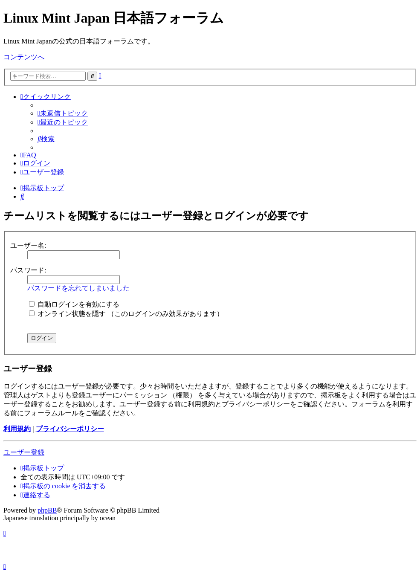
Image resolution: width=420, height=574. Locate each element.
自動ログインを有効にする (74, 304)
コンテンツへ (23, 57)
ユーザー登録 (23, 452)
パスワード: (28, 270)
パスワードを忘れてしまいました (78, 288)
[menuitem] (63, 113)
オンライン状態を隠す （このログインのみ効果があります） (126, 313)
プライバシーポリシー (70, 428)
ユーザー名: (28, 245)
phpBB (47, 510)
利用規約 (17, 428)
